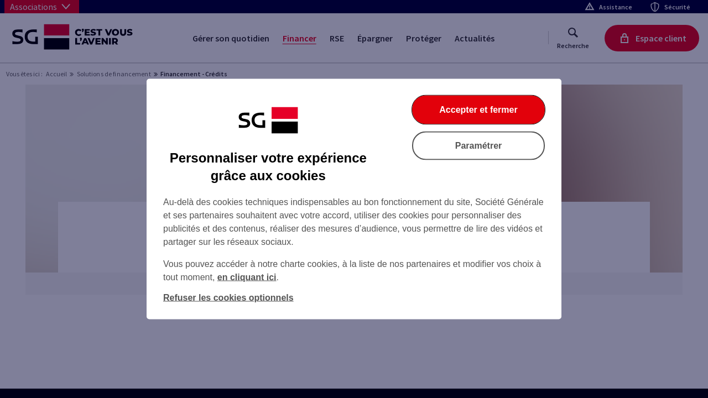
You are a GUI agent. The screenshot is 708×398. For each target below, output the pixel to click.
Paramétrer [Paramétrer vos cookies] (478, 145)
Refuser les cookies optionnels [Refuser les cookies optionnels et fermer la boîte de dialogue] (228, 297)
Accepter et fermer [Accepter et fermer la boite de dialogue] (478, 109)
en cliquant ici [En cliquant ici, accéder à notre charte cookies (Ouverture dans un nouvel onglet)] (247, 277)
